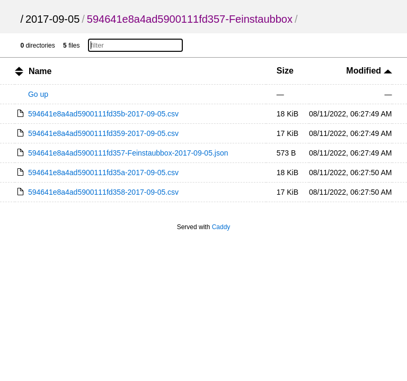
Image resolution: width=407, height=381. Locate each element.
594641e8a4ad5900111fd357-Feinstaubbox (190, 19)
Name (40, 71)
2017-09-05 (52, 19)
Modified (369, 70)
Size (285, 70)
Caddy (221, 227)
